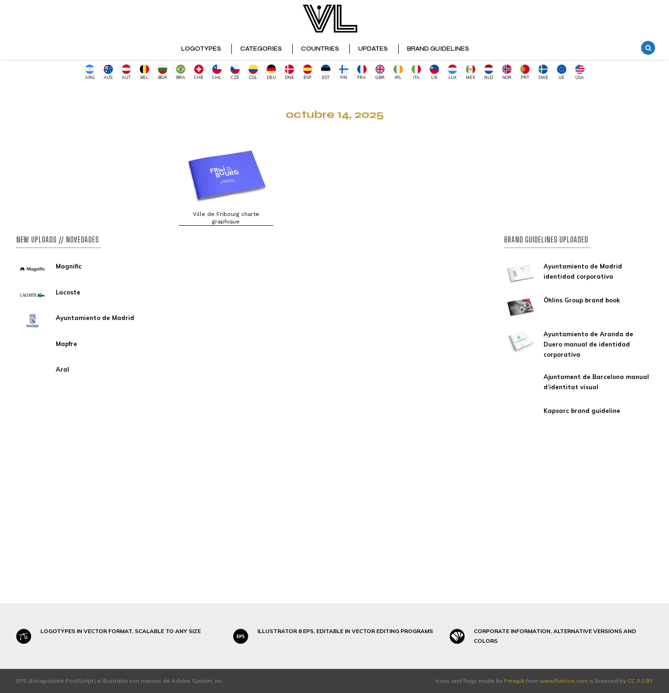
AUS (108, 72)
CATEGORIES (261, 48)
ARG (90, 72)
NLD (488, 72)
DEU (271, 72)
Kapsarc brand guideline (582, 410)
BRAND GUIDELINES (438, 48)
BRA (180, 72)
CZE (235, 72)
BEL (144, 72)
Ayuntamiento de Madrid (95, 317)
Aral (62, 369)
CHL (217, 72)
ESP (307, 72)
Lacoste (68, 292)
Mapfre (66, 343)
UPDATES (373, 48)
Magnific (69, 266)
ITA (416, 72)
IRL (398, 72)
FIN (343, 72)
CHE (198, 72)
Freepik (514, 680)
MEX (470, 72)
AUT (126, 72)
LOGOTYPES (201, 48)
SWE (543, 72)
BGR (162, 72)
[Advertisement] (90, 154)
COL (253, 72)
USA (579, 72)
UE (561, 72)
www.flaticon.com (564, 680)
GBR (380, 72)
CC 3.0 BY (640, 680)
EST (325, 72)
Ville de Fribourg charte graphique (226, 218)
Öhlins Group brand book (582, 300)
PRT (525, 72)
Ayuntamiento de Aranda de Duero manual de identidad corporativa (588, 344)
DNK (289, 72)
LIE (434, 72)
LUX (452, 72)
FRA (362, 72)
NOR (507, 72)
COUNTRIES (320, 48)
